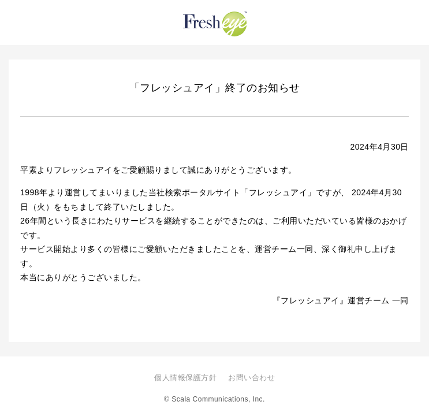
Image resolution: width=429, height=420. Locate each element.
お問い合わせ (251, 377)
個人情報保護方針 (185, 377)
